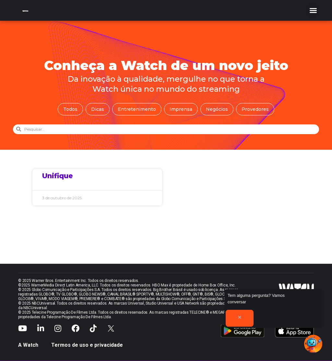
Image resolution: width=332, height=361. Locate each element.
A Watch (28, 345)
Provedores (255, 109)
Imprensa (181, 109)
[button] (313, 10)
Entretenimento (137, 109)
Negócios (217, 109)
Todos (70, 109)
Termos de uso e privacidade (87, 345)
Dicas (97, 109)
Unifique (57, 176)
